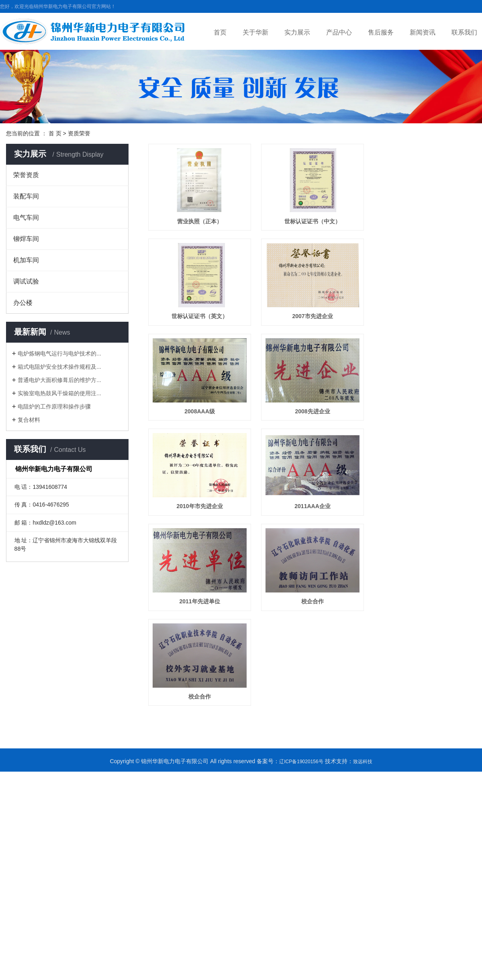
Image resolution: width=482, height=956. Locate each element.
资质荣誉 (79, 133)
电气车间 (26, 217)
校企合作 (315, 609)
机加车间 (26, 260)
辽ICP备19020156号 (301, 771)
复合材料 (29, 420)
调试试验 (26, 281)
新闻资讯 (422, 32)
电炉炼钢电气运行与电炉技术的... (59, 353)
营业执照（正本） (200, 222)
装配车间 (26, 196)
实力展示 (297, 32)
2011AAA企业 (316, 512)
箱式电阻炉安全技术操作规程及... (59, 367)
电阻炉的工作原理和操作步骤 (54, 406)
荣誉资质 (26, 175)
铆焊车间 (26, 238)
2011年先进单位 (200, 609)
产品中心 (339, 32)
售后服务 (381, 32)
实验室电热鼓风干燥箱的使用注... (59, 393)
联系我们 (464, 32)
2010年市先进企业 (201, 512)
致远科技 (362, 771)
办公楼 (23, 302)
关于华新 (255, 32)
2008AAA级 (201, 416)
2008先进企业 (315, 416)
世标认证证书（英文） (201, 319)
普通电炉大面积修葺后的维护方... (59, 380)
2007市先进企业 (316, 319)
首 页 (55, 133)
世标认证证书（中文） (316, 222)
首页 (220, 32)
